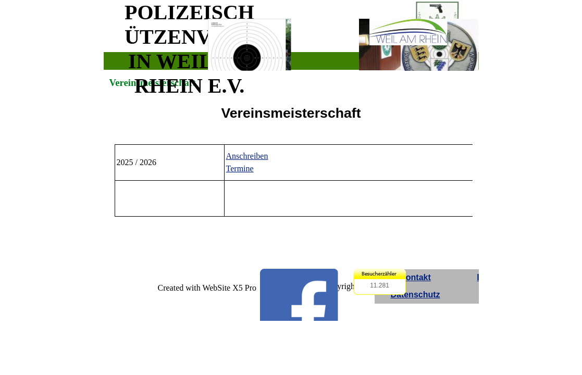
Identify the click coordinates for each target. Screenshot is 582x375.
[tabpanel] (291, 113)
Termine (240, 168)
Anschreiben (247, 156)
